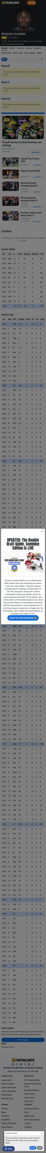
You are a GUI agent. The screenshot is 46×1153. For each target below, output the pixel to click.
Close (40, 1148)
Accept (32, 1148)
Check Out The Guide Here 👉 (23, 617)
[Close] (42, 1133)
